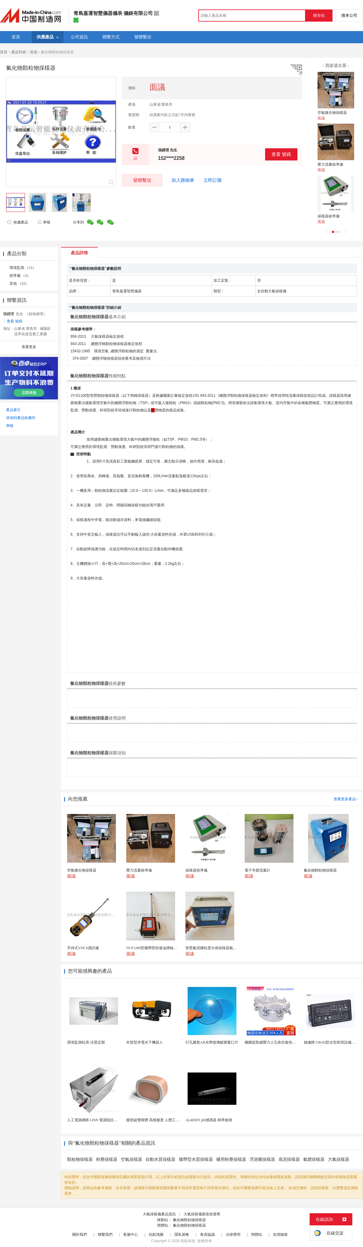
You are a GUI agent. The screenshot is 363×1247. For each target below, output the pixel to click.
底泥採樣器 (289, 1159)
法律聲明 (233, 1234)
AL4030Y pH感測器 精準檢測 (208, 1120)
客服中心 (130, 1234)
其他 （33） (19, 283)
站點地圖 (156, 1234)
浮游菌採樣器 (262, 1159)
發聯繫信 (142, 180)
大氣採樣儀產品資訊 (159, 1214)
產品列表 (18, 52)
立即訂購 (212, 180)
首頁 (3, 52)
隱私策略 (181, 1234)
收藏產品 (17, 222)
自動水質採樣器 (160, 1159)
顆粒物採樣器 (80, 1159)
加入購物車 (182, 180)
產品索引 (13, 410)
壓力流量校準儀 (330, 164)
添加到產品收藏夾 (20, 418)
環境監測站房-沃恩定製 (86, 1042)
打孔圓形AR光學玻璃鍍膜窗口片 (211, 1042)
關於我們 (79, 1234)
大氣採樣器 (338, 1159)
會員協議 (207, 1234)
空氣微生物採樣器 (332, 113)
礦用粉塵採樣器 (231, 1159)
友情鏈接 (280, 1234)
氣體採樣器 (314, 1159)
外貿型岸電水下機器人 (144, 1042)
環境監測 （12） (22, 268)
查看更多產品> (346, 799)
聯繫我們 (105, 1234)
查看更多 (29, 347)
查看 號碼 (281, 154)
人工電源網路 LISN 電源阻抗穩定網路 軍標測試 (105, 1120)
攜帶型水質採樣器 (196, 1159)
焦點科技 (188, 1241)
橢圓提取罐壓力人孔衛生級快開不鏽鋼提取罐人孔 (285, 1042)
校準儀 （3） (20, 275)
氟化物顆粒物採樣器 (189, 1220)
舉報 (43, 222)
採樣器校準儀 (329, 216)
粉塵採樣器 (106, 1159)
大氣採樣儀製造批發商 (202, 1214)
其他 (33, 52)
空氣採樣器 (131, 1159)
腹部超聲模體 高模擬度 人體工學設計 (156, 1120)
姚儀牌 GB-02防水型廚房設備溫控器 (333, 1042)
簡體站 (256, 1234)
